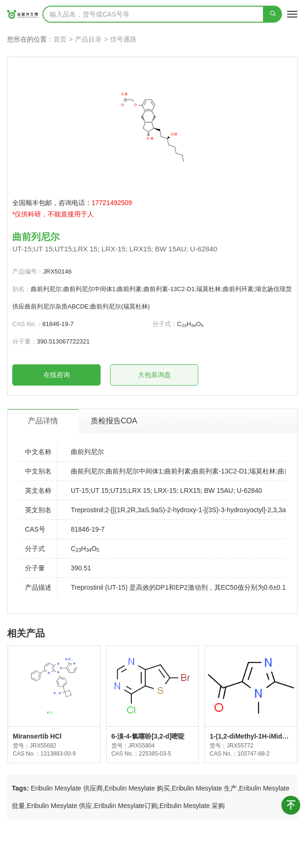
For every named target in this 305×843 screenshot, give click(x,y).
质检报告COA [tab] (114, 421)
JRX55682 (43, 745)
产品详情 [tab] (43, 421)
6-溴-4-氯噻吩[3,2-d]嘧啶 (148, 736)
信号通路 (123, 39)
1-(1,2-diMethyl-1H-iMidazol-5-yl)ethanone (249, 736)
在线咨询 (56, 374)
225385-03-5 (155, 753)
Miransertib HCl (37, 736)
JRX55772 (240, 745)
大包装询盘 (154, 374)
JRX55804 (141, 745)
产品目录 (88, 39)
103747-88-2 (253, 753)
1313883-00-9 (58, 753)
